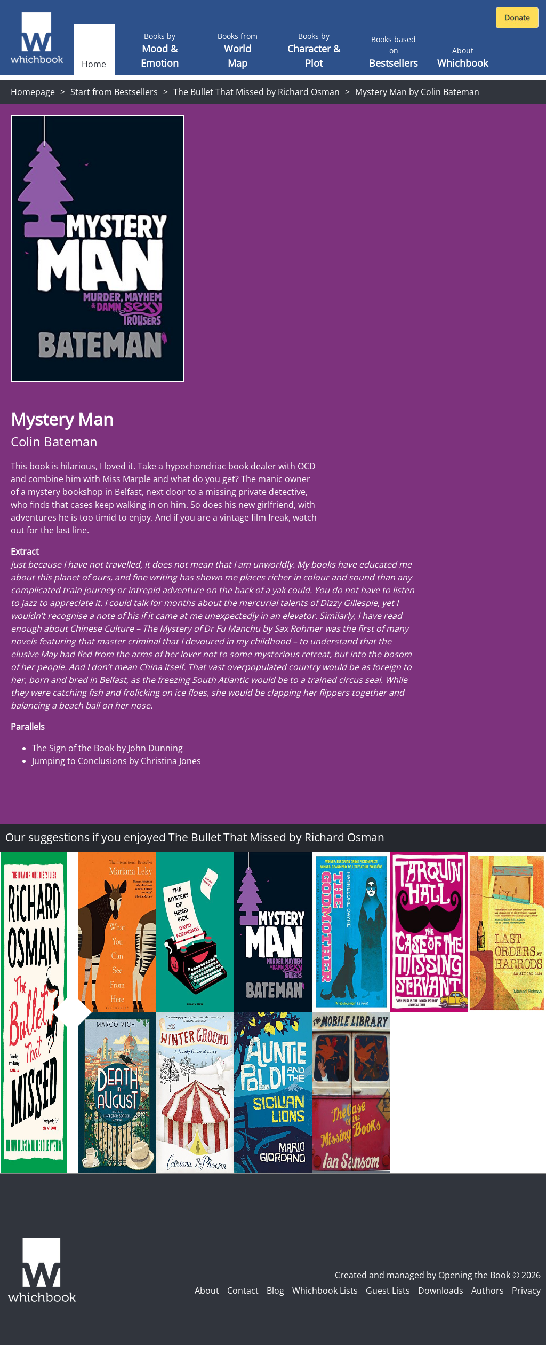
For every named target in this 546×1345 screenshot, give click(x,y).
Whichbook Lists (325, 1290)
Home (94, 64)
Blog (275, 1290)
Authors (487, 1290)
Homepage (33, 92)
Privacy (526, 1290)
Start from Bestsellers (114, 92)
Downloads (440, 1290)
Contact (243, 1290)
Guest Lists (388, 1290)
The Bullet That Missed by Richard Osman (256, 92)
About (207, 1290)
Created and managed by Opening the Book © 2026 (438, 1275)
